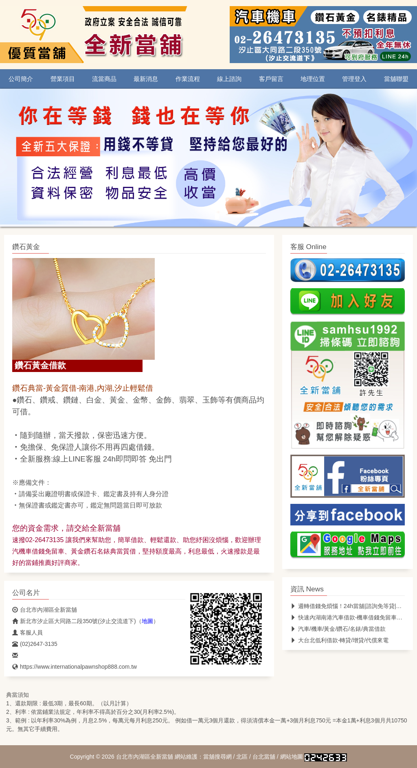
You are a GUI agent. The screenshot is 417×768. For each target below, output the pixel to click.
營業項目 (62, 79)
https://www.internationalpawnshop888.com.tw (74, 666)
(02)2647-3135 (34, 644)
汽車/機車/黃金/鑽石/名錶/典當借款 (338, 629)
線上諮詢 (229, 79)
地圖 (147, 621)
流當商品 (104, 79)
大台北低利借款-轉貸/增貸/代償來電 (339, 640)
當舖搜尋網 (217, 756)
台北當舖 (263, 756)
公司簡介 (21, 79)
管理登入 (354, 79)
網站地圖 (291, 756)
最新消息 (146, 79)
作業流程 (188, 79)
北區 (242, 756)
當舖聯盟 (396, 79)
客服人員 (27, 632)
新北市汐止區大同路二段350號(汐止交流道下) (74, 621)
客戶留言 (271, 79)
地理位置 (313, 79)
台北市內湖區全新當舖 (44, 609)
